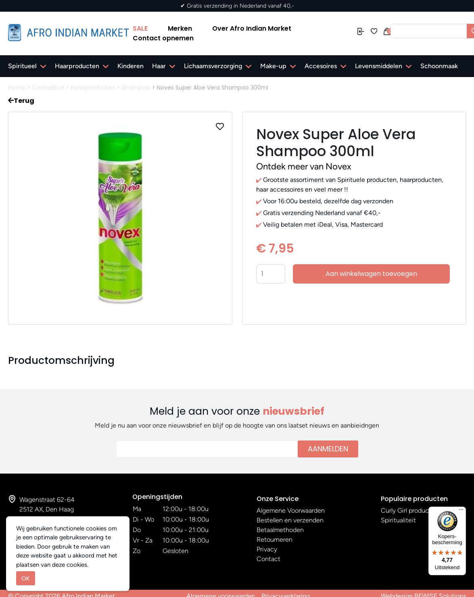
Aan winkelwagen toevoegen (371, 273)
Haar (159, 66)
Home (16, 87)
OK (25, 578)
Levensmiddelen (378, 66)
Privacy (267, 549)
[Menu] (461, 511)
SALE (140, 28)
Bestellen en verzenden (290, 520)
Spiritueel (22, 66)
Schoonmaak (439, 66)
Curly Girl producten (410, 510)
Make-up (273, 66)
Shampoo (135, 87)
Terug (21, 100)
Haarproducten (77, 66)
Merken (180, 28)
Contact (268, 559)
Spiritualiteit (398, 520)
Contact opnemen (163, 38)
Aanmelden (328, 449)
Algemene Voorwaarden (291, 510)
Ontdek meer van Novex (303, 166)
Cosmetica (48, 87)
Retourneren (274, 539)
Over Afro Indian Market (251, 28)
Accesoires (321, 66)
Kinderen (130, 66)
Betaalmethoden (280, 530)
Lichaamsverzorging (213, 66)
